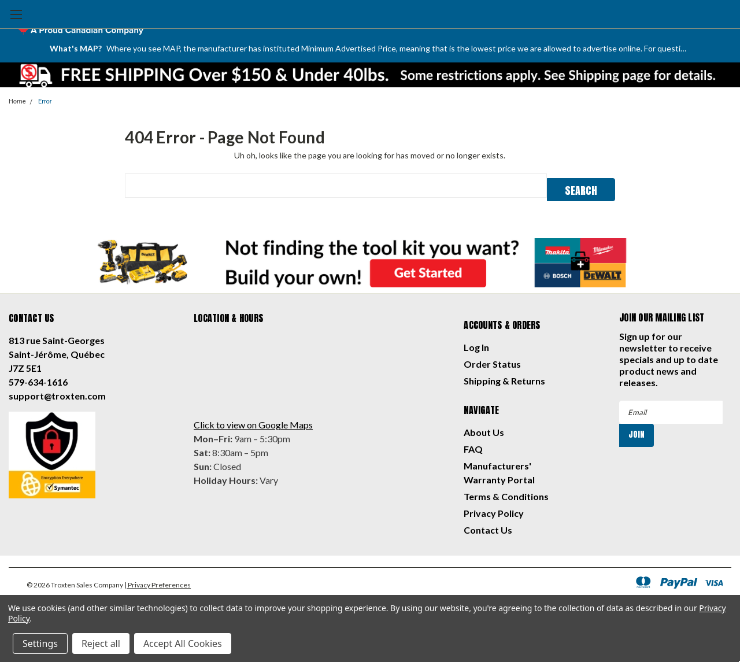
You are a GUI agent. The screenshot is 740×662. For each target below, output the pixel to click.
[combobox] (335, 185)
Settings (40, 643)
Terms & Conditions (506, 492)
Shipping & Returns (504, 377)
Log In (476, 343)
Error (45, 101)
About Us (484, 428)
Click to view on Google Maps (253, 421)
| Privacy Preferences (157, 581)
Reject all (101, 643)
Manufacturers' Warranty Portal (499, 469)
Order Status (492, 360)
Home (17, 101)
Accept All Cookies (182, 643)
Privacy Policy (494, 509)
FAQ (473, 445)
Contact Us (488, 526)
